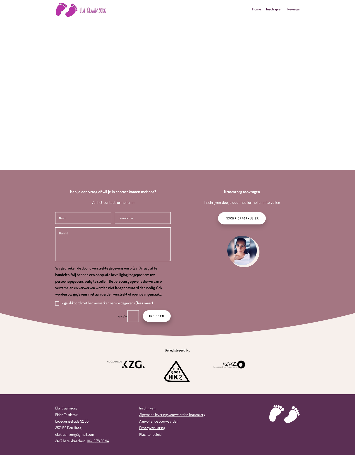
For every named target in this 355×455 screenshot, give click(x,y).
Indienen (156, 316)
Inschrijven (274, 9)
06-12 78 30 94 (98, 440)
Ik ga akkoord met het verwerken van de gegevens (104, 303)
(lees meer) (144, 303)
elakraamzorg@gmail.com (74, 434)
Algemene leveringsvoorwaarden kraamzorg (172, 414)
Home (256, 9)
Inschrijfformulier (242, 218)
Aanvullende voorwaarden (158, 421)
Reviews (293, 9)
